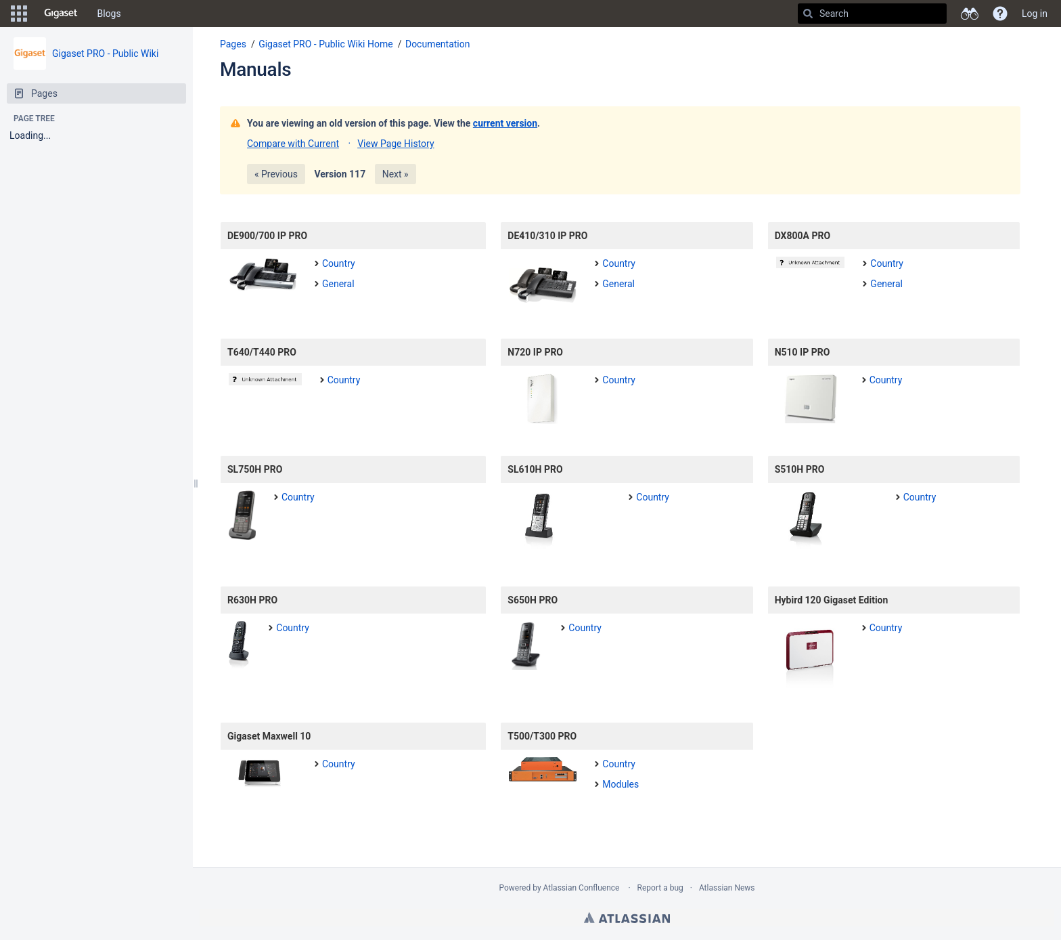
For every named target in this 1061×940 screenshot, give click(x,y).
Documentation (437, 44)
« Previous (276, 174)
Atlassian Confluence (581, 888)
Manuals (255, 69)
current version (505, 123)
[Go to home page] (61, 13)
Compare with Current (293, 143)
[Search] (808, 13)
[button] (19, 13)
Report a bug (660, 888)
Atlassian (627, 917)
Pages (233, 44)
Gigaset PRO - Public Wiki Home (325, 44)
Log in (1034, 13)
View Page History (395, 143)
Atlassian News (727, 888)
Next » (395, 174)
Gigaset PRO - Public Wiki (105, 53)
